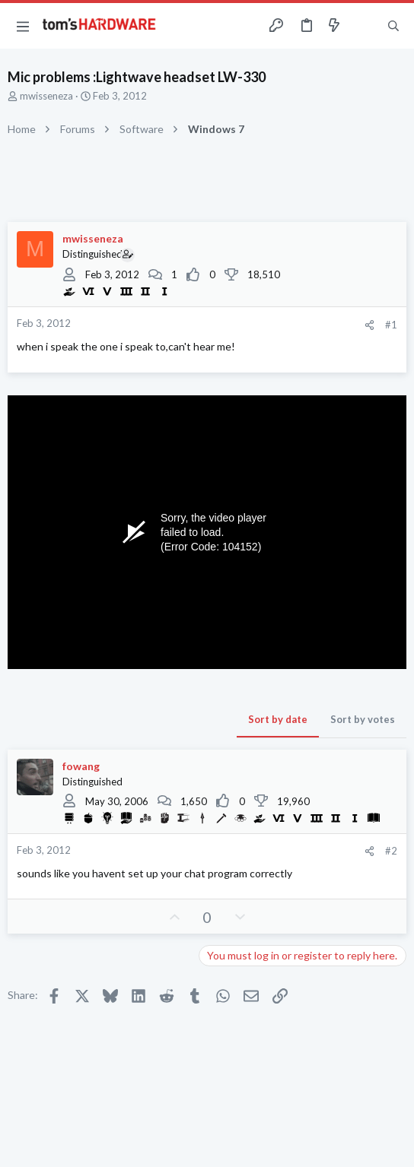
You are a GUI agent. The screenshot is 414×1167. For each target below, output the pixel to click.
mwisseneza (46, 96)
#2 (391, 851)
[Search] (393, 25)
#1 (391, 325)
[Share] (369, 325)
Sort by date (277, 719)
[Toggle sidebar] (364, 26)
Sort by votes (362, 719)
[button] (23, 26)
